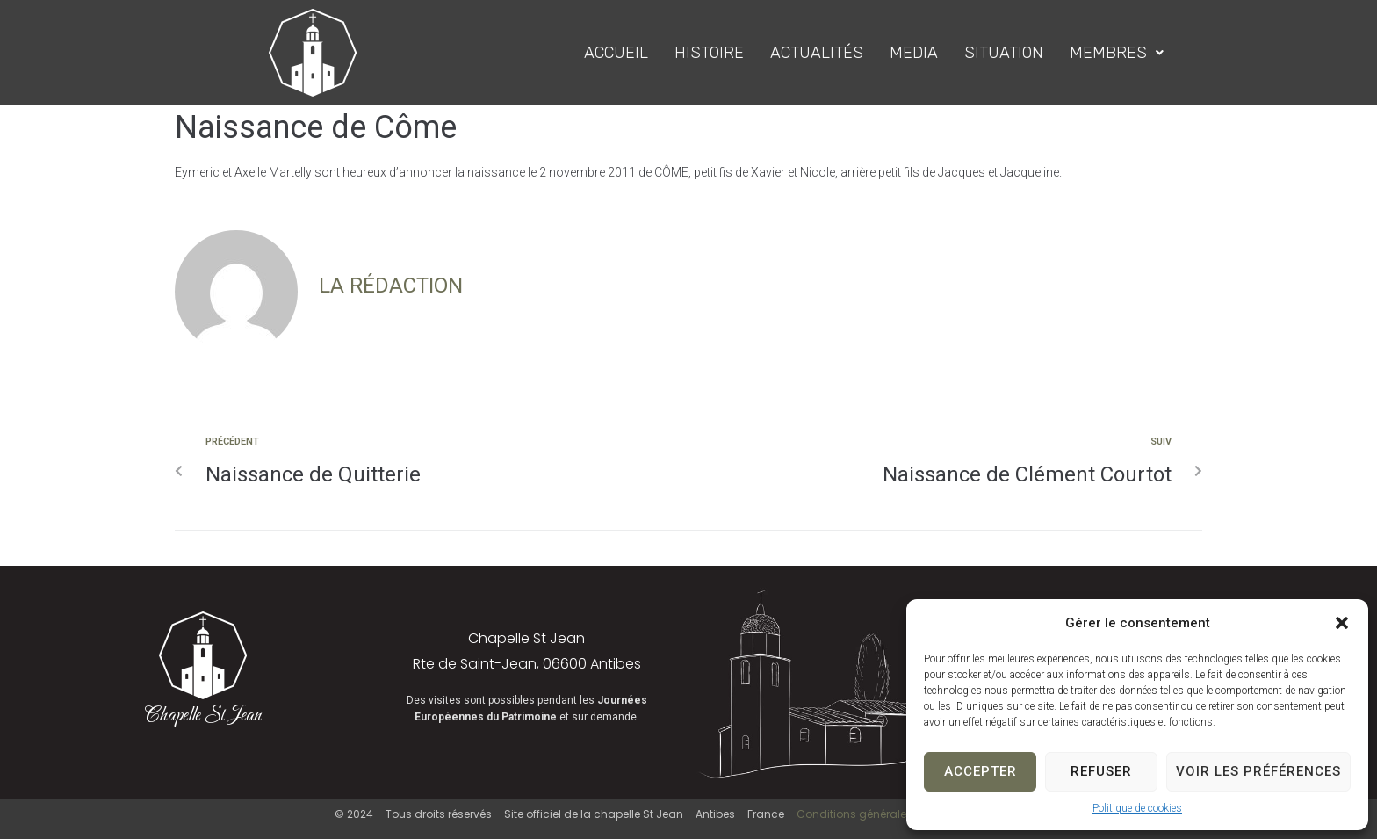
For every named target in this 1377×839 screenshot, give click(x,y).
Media (914, 52)
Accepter (980, 771)
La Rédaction (391, 285)
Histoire (709, 52)
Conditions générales (854, 813)
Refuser (1101, 771)
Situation (1003, 52)
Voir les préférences (1258, 771)
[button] (1342, 623)
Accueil (616, 52)
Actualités (816, 52)
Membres (1117, 52)
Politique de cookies (1137, 808)
